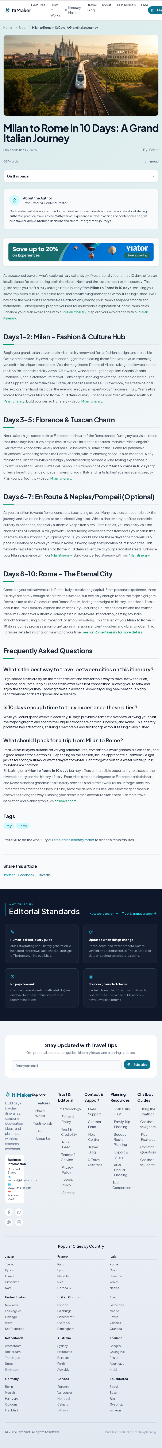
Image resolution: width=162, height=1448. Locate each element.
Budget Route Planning (119, 1139)
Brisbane (63, 1357)
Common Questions (147, 1149)
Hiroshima (12, 1282)
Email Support (92, 1111)
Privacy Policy (65, 1170)
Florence (116, 1276)
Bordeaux (64, 1288)
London (62, 1305)
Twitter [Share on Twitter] (9, 875)
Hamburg (11, 1398)
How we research (104, 913)
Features (38, 5)
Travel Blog (92, 7)
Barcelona (117, 1305)
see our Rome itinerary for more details (112, 632)
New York (11, 1305)
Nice (60, 1282)
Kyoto (9, 1270)
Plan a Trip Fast (120, 1111)
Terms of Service (66, 1157)
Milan (113, 1270)
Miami (9, 1323)
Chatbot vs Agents (146, 1124)
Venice (114, 1282)
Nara (8, 1288)
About (106, 5)
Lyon (60, 1270)
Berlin (9, 1386)
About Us (40, 1138)
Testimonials (126, 5)
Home (7, 27)
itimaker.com (66, 801)
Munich (10, 1392)
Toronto (63, 1386)
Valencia (115, 1323)
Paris (60, 1264)
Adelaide (63, 1369)
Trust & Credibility (67, 1132)
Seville (114, 1317)
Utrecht (10, 1363)
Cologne (11, 1404)
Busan (114, 1392)
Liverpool (63, 1323)
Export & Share (119, 1154)
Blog (22, 27)
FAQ (144, 5)
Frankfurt (11, 1410)
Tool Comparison (121, 1185)
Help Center (91, 1137)
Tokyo (9, 1264)
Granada (116, 1329)
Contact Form (92, 1124)
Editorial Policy (66, 1119)
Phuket (115, 1357)
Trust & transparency (139, 913)
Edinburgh (64, 1311)
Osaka (9, 1276)
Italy (9, 826)
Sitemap (67, 1192)
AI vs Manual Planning (119, 1170)
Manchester (65, 1317)
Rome (23, 826)
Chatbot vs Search (146, 1162)
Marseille (63, 1276)
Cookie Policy (65, 1182)
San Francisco (14, 1329)
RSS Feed (64, 1144)
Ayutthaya (117, 1363)
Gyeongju (117, 1404)
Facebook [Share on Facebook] (26, 875)
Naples (114, 1288)
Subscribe (137, 1064)
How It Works (55, 10)
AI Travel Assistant (93, 1162)
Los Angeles (13, 1311)
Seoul (114, 1386)
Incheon (115, 1410)
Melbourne (64, 1352)
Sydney (62, 1346)
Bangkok (116, 1346)
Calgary (62, 1404)
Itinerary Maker (73, 10)
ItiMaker (18, 10)
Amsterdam (13, 1346)
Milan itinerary (75, 312)
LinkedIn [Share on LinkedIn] (44, 875)
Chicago (11, 1317)
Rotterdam (13, 1352)
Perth (61, 1363)
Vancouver (64, 1392)
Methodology (69, 1109)
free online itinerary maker (74, 840)
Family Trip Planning (120, 1124)
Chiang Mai (117, 1352)
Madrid (114, 1311)
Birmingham (65, 1329)
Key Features (146, 1137)
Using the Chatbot (146, 1111)
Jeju (112, 1398)
